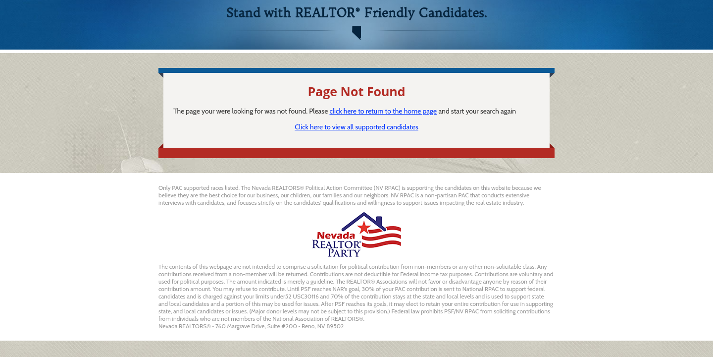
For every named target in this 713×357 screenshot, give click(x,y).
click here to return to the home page (383, 111)
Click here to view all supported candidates (356, 126)
